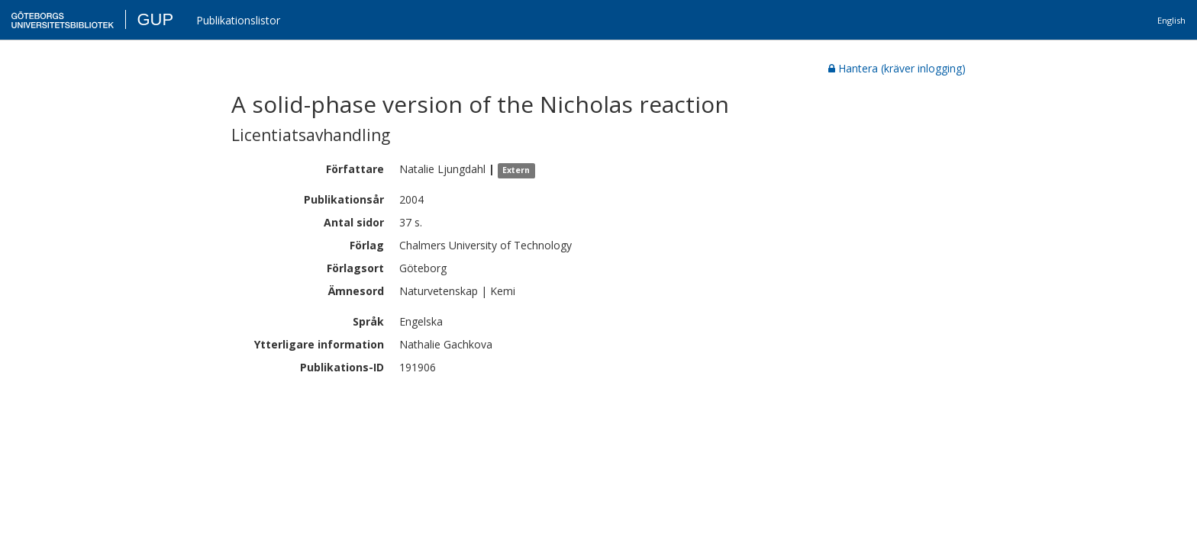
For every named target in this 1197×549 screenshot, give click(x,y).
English (1171, 20)
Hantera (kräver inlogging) (897, 68)
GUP (155, 19)
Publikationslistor (238, 20)
